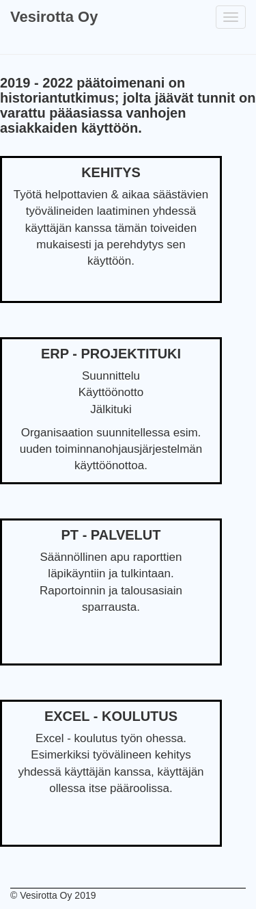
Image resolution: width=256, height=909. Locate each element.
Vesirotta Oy (54, 16)
